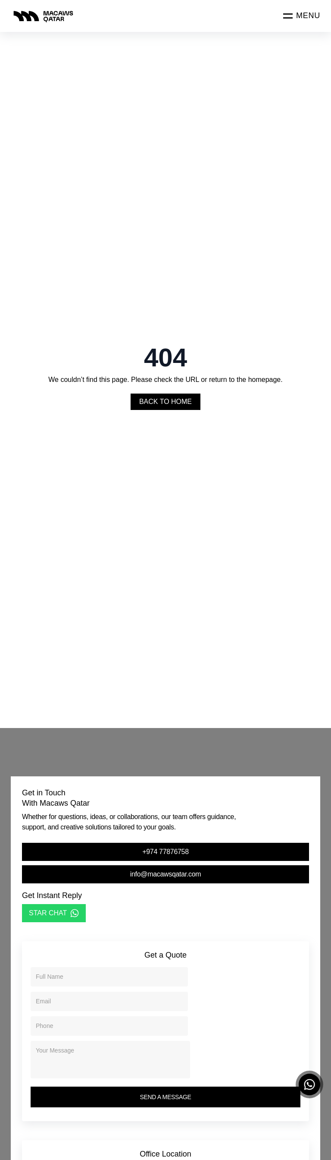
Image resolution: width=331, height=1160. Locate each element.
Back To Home (165, 401)
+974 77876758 (165, 851)
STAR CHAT (54, 913)
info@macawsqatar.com (165, 874)
